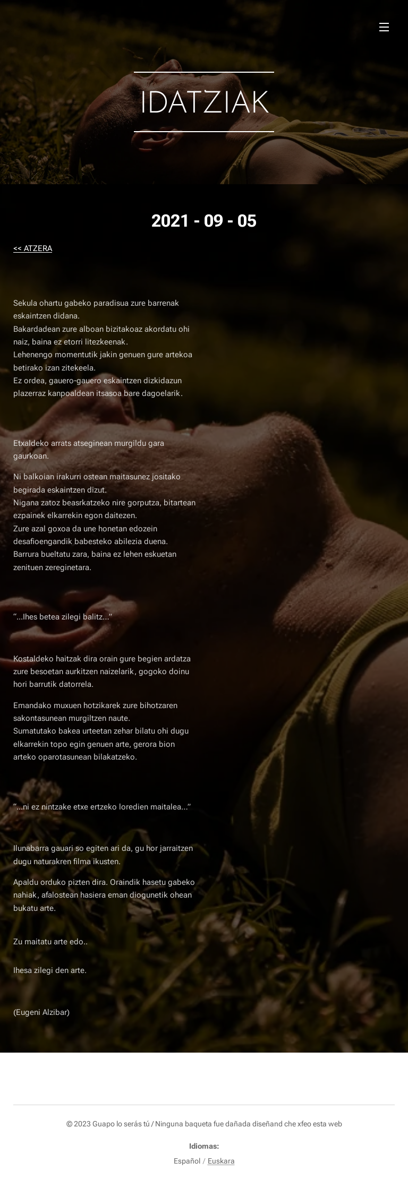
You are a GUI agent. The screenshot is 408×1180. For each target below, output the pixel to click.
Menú (384, 27)
